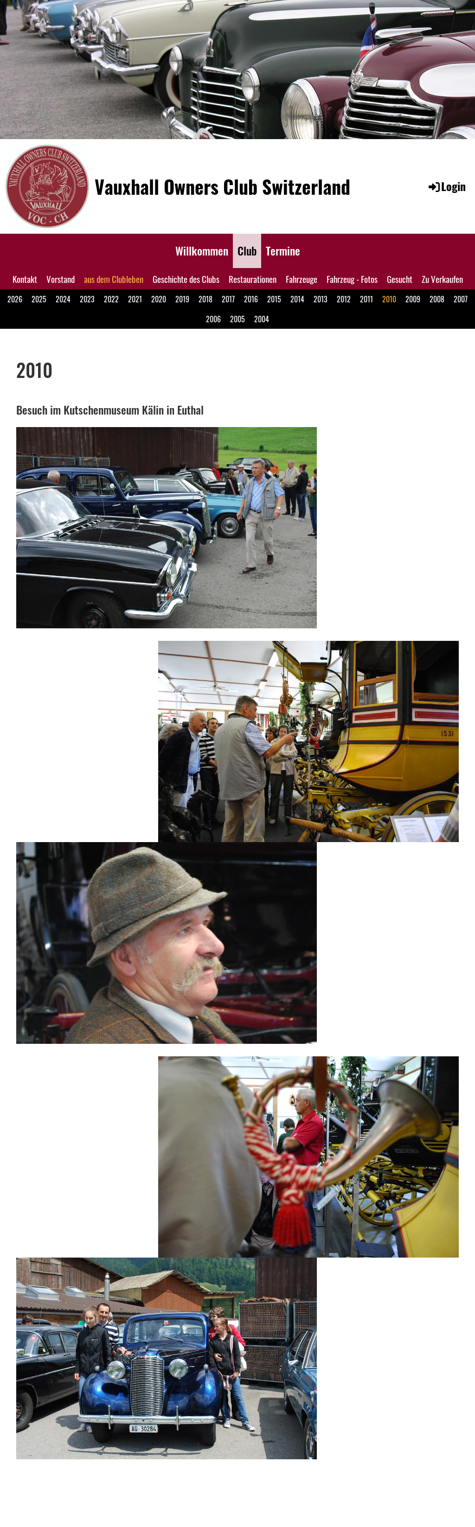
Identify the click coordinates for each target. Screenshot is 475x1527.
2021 (135, 299)
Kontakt (25, 278)
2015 (274, 299)
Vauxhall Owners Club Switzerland (222, 186)
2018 (205, 299)
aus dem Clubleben (113, 278)
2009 (412, 299)
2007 (461, 299)
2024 (63, 299)
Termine (283, 250)
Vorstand (60, 278)
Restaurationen (252, 278)
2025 (39, 299)
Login (446, 186)
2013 (320, 299)
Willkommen (201, 250)
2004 (261, 319)
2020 (158, 299)
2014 (297, 299)
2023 (87, 299)
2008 (437, 299)
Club (247, 250)
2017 (228, 299)
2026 (14, 299)
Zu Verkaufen (442, 278)
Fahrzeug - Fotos (352, 278)
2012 (344, 299)
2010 (389, 299)
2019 (182, 299)
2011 (366, 299)
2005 (237, 319)
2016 (251, 299)
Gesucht (399, 278)
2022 (111, 299)
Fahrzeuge (301, 278)
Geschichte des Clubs (186, 278)
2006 (213, 319)
